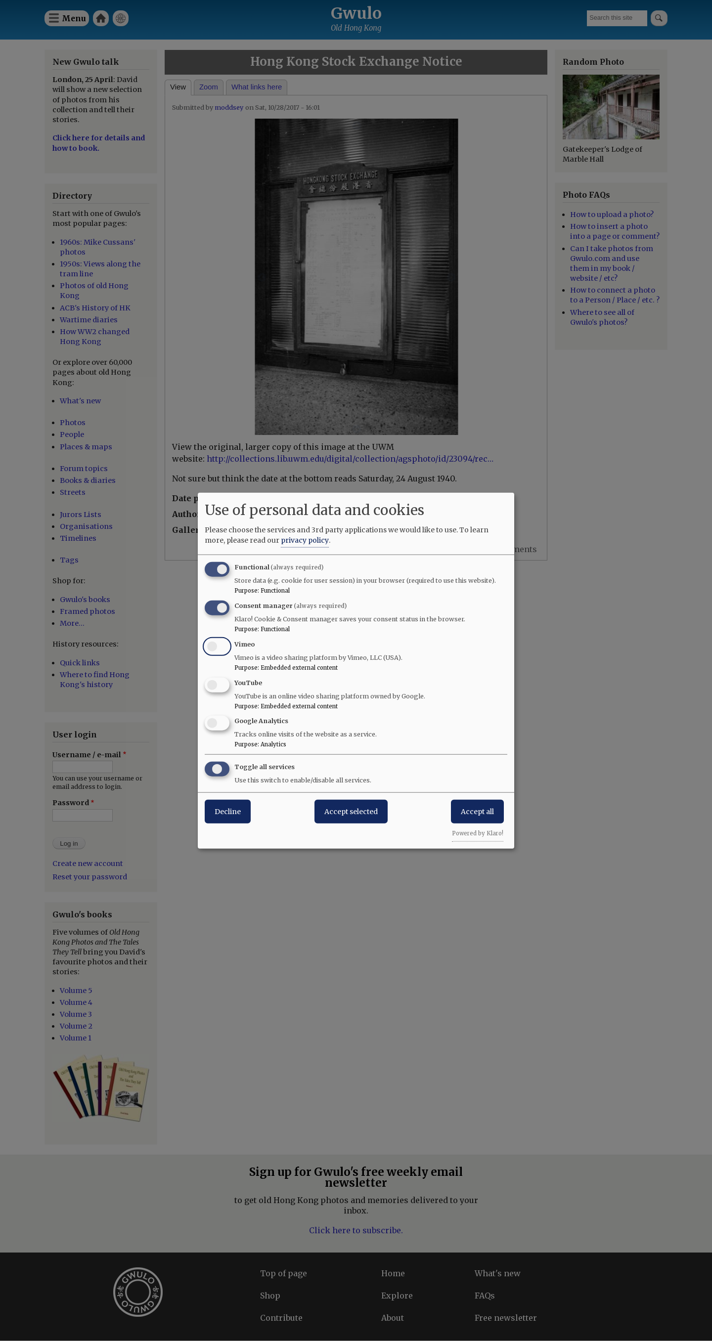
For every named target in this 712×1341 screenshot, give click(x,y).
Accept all (477, 811)
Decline (228, 811)
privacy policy (305, 540)
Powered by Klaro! (477, 833)
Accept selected (351, 811)
